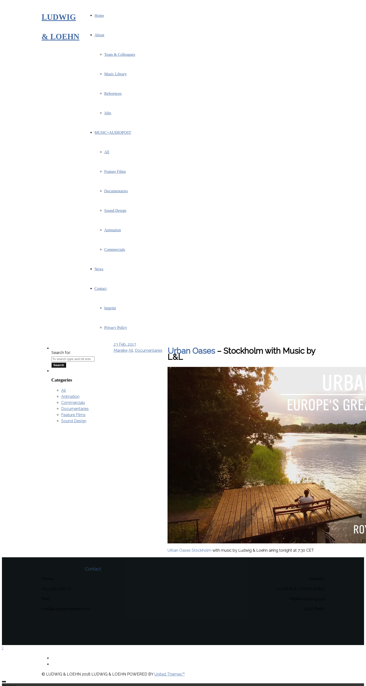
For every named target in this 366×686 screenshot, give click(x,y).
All (131, 350)
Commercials (73, 402)
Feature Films (73, 414)
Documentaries (148, 350)
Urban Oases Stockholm (189, 550)
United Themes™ (169, 674)
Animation (70, 396)
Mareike (121, 350)
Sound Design (73, 421)
